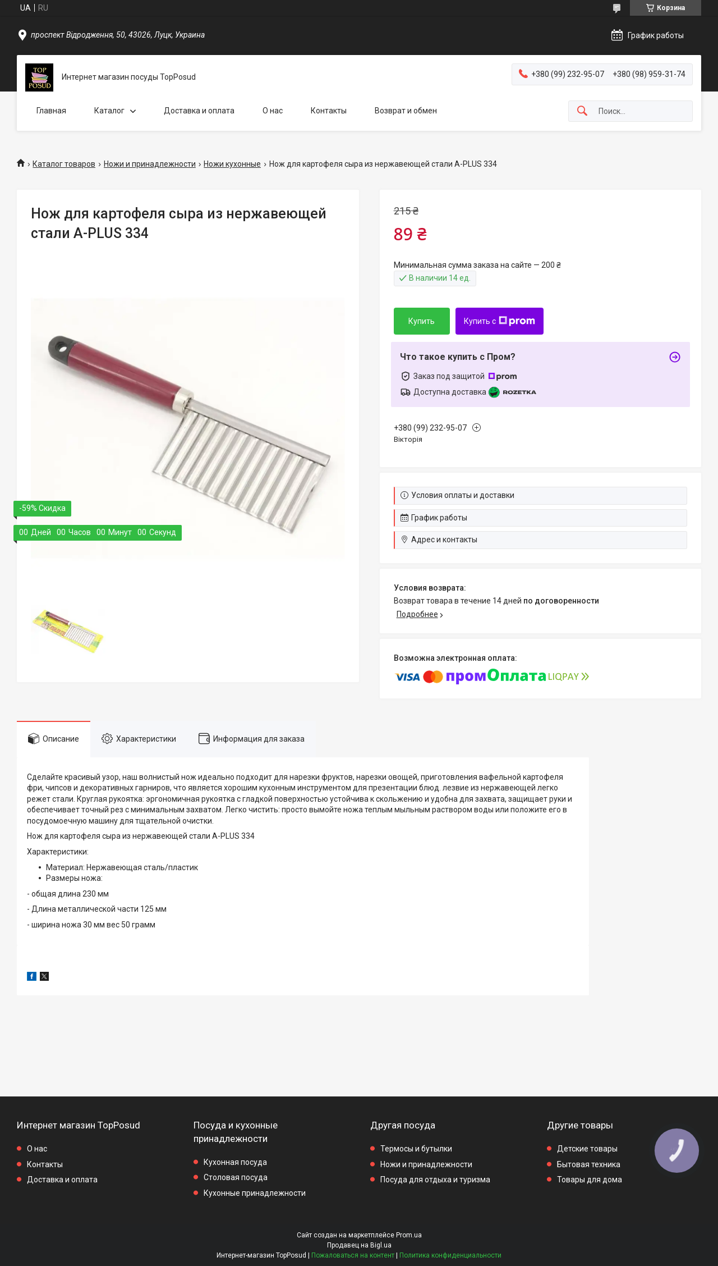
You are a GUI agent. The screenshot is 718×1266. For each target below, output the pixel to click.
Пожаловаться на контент (352, 1255)
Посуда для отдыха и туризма (435, 1179)
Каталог (109, 110)
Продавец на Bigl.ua (359, 1245)
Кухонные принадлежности (255, 1193)
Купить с (499, 321)
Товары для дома (589, 1179)
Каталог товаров (64, 163)
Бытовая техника (588, 1164)
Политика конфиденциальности (450, 1255)
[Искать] (582, 111)
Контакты (329, 110)
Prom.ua (409, 1235)
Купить (421, 321)
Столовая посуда (236, 1177)
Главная (51, 110)
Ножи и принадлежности (150, 163)
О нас (273, 110)
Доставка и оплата (199, 110)
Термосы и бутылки (416, 1148)
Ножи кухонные (232, 163)
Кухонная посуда (235, 1162)
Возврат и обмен (406, 110)
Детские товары (587, 1148)
